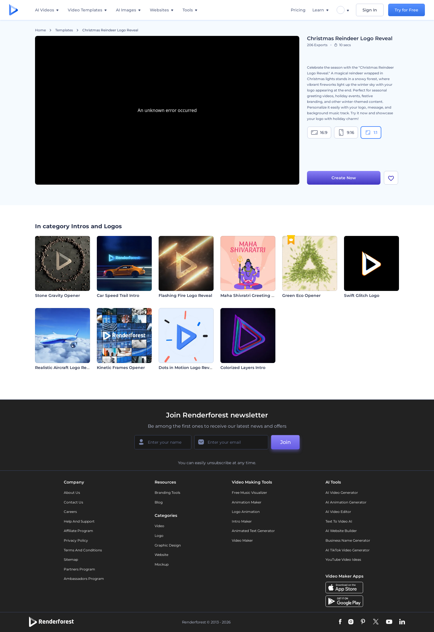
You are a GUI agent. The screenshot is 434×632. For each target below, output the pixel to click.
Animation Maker (246, 502)
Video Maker (242, 540)
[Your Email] (231, 442)
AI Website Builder (341, 531)
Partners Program (79, 569)
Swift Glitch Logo (361, 295)
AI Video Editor (338, 511)
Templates (64, 30)
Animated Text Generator (253, 531)
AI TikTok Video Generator (348, 550)
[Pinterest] (363, 622)
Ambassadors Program (84, 578)
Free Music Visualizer (249, 492)
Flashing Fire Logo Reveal (185, 295)
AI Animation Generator (346, 502)
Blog (159, 502)
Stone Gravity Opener (57, 295)
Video (159, 526)
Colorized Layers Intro (242, 367)
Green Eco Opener (301, 295)
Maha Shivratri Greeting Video (251, 295)
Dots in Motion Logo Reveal (187, 367)
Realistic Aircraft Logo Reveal (65, 367)
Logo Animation (246, 511)
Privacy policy (76, 540)
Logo (159, 535)
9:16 (346, 132)
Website (161, 555)
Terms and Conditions (83, 550)
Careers (70, 511)
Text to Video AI (339, 521)
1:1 (371, 132)
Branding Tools (167, 492)
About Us (72, 492)
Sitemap (71, 559)
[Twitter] (375, 622)
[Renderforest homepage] (13, 10)
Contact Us (73, 502)
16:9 (319, 132)
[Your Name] (162, 442)
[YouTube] (389, 622)
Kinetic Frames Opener (121, 367)
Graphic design (168, 545)
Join (285, 442)
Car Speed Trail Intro (118, 295)
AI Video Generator (342, 492)
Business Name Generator (348, 540)
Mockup (162, 564)
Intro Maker (242, 521)
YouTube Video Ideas (343, 559)
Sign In (370, 10)
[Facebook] (340, 622)
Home (40, 30)
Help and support (79, 521)
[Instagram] (350, 622)
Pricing (298, 10)
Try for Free (406, 10)
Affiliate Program (78, 531)
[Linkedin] (402, 622)
